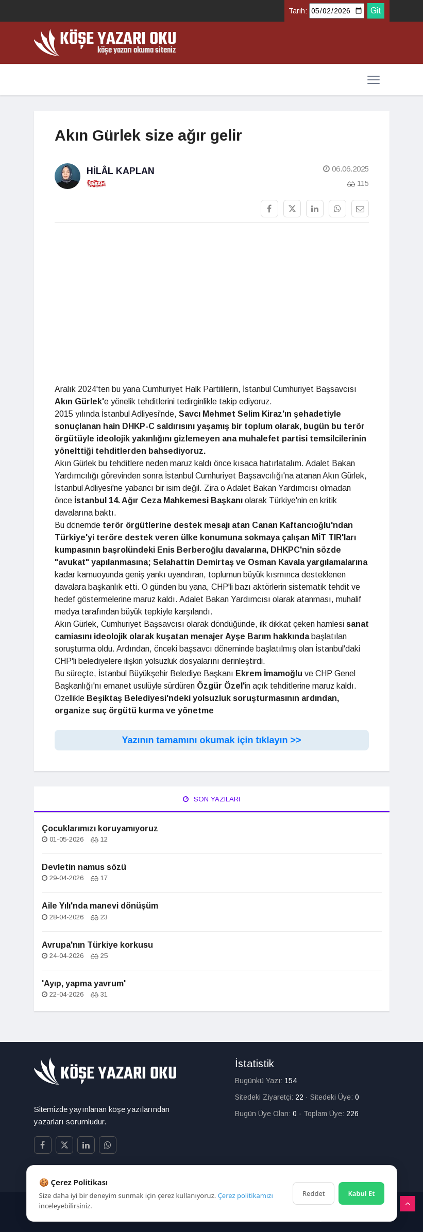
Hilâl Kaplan (121, 171)
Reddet (313, 1193)
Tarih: (298, 11)
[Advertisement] (212, 303)
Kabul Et (361, 1193)
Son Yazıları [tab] (211, 799)
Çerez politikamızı (245, 1195)
